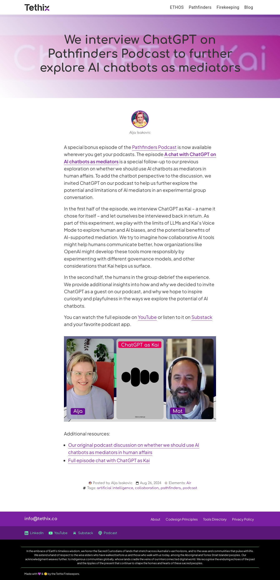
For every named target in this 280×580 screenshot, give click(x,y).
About (155, 519)
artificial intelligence (115, 488)
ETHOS (177, 7)
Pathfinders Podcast (154, 147)
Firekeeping (227, 7)
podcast (190, 488)
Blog (248, 7)
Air (188, 483)
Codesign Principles (182, 519)
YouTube (147, 317)
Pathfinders (200, 7)
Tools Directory (215, 519)
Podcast (107, 533)
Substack (201, 317)
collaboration (147, 488)
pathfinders (171, 488)
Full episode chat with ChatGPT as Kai (109, 460)
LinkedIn (34, 533)
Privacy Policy (243, 519)
